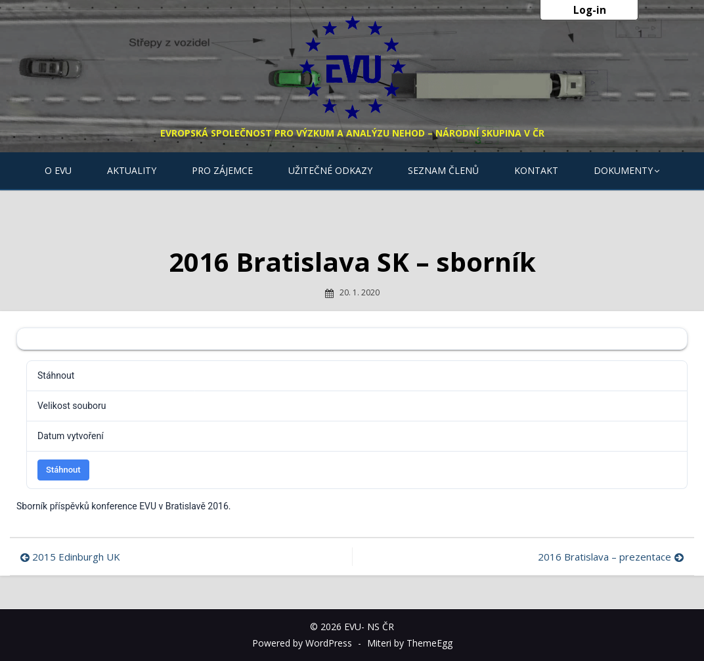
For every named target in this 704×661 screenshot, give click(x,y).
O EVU (58, 170)
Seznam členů (443, 170)
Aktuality (131, 170)
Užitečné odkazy (330, 170)
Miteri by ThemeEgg (409, 643)
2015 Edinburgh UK (76, 556)
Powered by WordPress (302, 643)
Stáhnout (63, 470)
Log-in (589, 9)
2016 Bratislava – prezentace (604, 556)
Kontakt (536, 170)
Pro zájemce (222, 170)
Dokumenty (623, 170)
